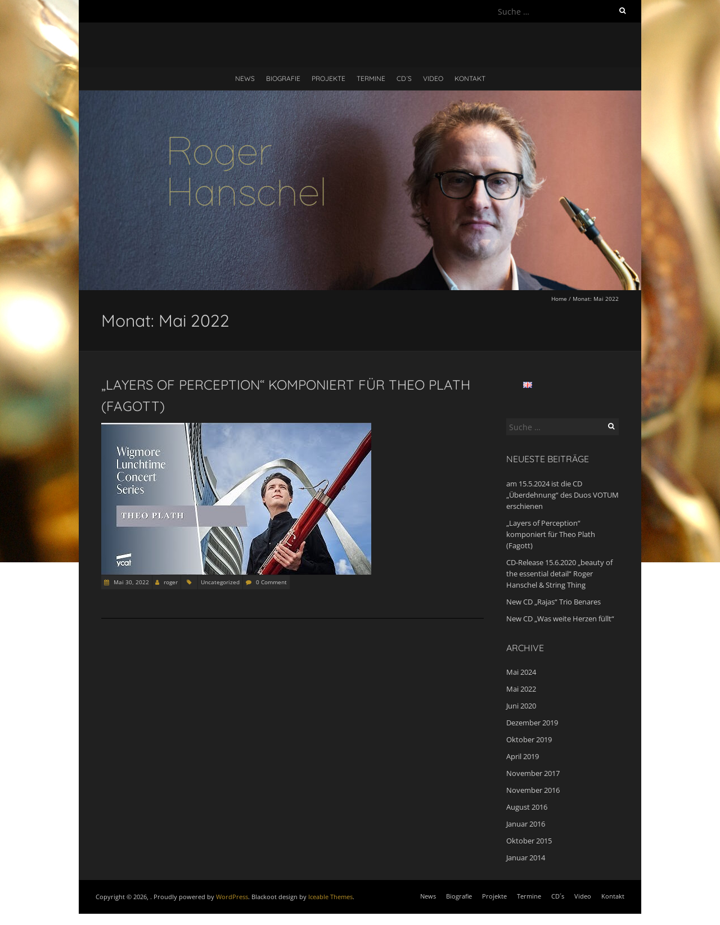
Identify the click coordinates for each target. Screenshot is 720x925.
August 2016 (526, 807)
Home (559, 299)
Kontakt (469, 78)
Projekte (328, 78)
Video (433, 78)
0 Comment (271, 582)
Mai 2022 (521, 689)
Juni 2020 (521, 706)
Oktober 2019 (529, 739)
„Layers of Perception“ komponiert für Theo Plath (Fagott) (550, 534)
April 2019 (522, 756)
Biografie (283, 78)
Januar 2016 (525, 824)
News (245, 78)
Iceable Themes (330, 896)
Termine (371, 78)
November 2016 (533, 790)
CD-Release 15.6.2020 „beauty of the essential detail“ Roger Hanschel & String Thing (559, 573)
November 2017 (533, 773)
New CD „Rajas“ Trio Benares (553, 602)
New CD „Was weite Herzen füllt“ (560, 618)
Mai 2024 (521, 672)
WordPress (232, 896)
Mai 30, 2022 (130, 582)
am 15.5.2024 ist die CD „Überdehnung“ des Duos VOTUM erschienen (562, 495)
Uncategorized (220, 582)
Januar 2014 (525, 857)
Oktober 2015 (529, 841)
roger (171, 582)
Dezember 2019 (532, 723)
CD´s (404, 78)
